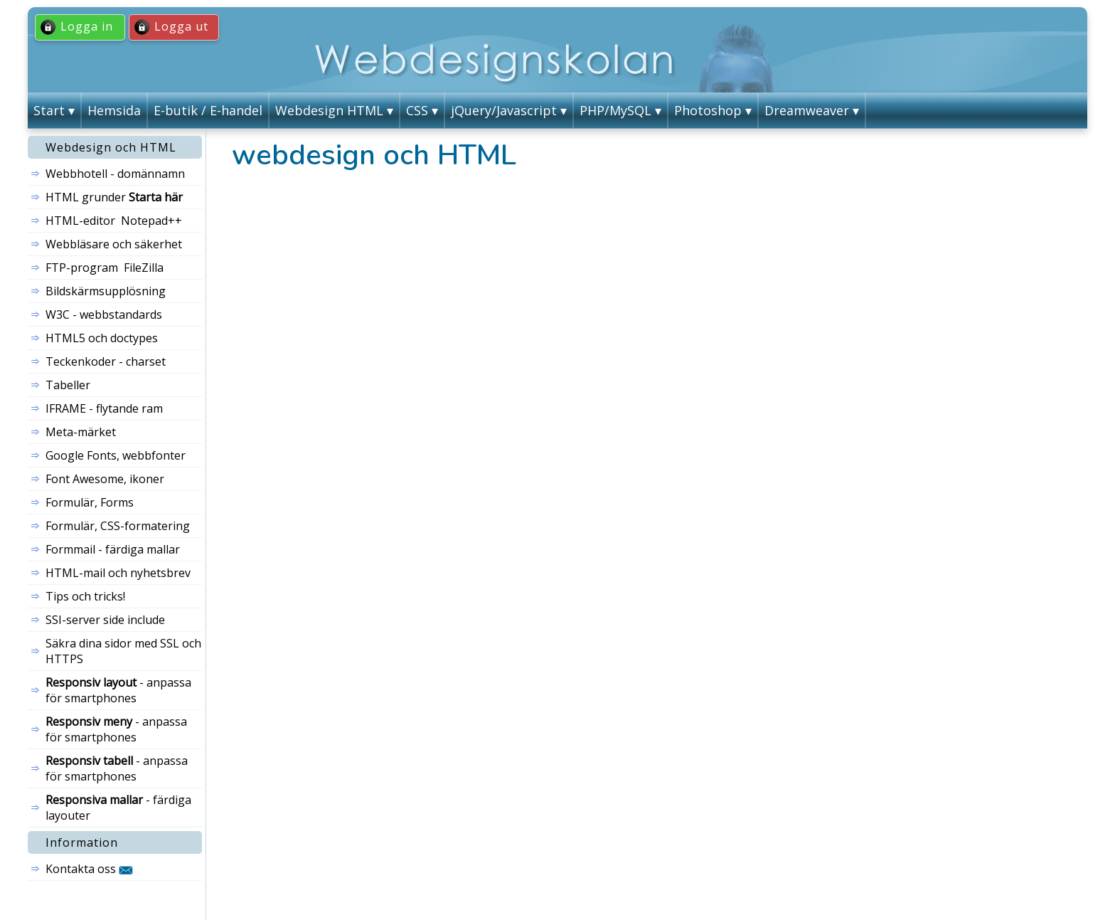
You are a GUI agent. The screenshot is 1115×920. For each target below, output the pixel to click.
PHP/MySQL (615, 110)
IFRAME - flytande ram (104, 408)
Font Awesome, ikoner (105, 479)
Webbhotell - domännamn (115, 173)
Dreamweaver (806, 110)
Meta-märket (81, 432)
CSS (417, 110)
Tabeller (68, 385)
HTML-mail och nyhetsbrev (118, 573)
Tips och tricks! (85, 596)
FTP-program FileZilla (105, 267)
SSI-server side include (105, 620)
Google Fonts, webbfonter (116, 455)
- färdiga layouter (118, 807)
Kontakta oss (89, 869)
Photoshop (708, 110)
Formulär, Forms (90, 502)
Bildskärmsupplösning (106, 291)
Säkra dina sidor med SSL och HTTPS (123, 651)
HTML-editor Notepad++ (114, 220)
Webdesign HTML (329, 110)
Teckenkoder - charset (106, 361)
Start (49, 110)
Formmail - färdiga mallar (113, 549)
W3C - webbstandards (104, 314)
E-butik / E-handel (208, 110)
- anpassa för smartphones (118, 690)
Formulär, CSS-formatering (118, 526)
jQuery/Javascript (504, 110)
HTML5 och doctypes (102, 338)
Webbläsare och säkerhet (114, 244)
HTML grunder (114, 197)
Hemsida (114, 110)
